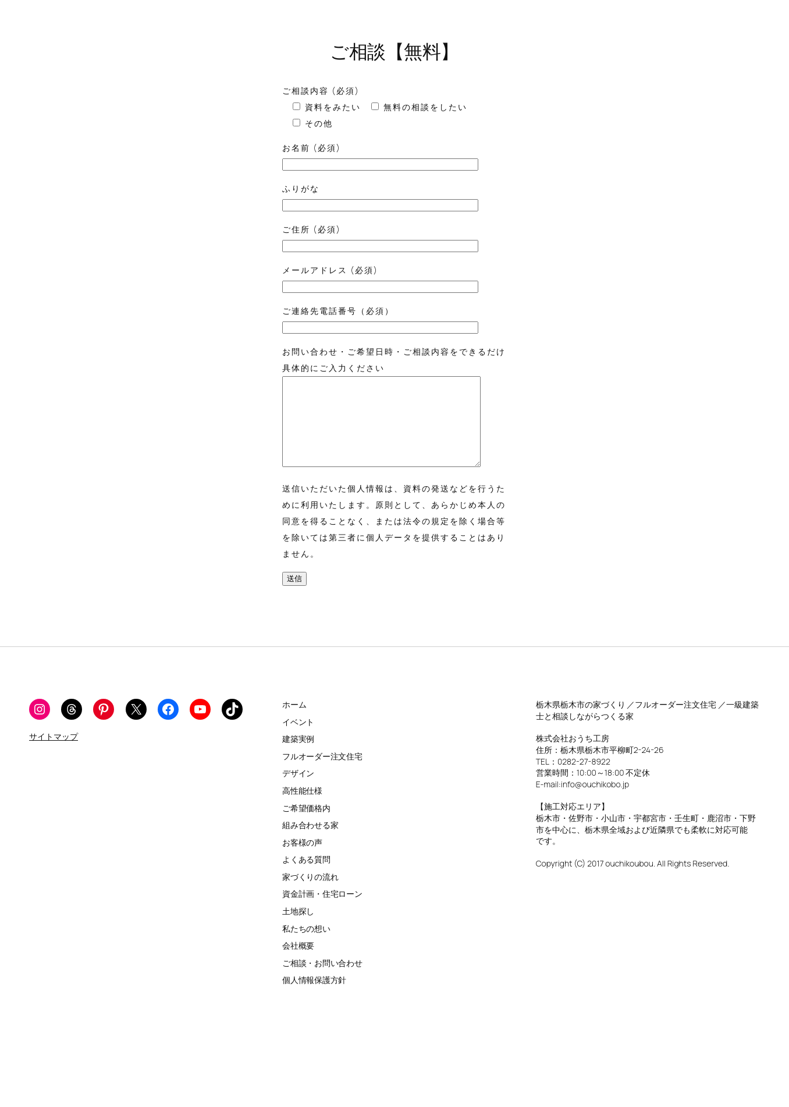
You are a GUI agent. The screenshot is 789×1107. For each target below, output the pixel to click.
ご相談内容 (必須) (320, 90)
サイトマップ (53, 753)
